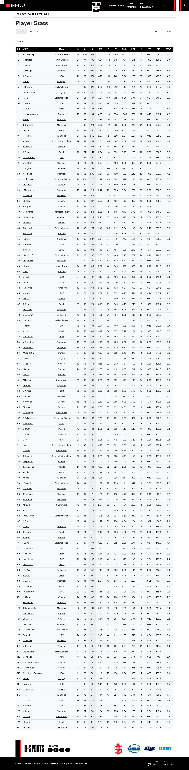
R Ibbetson (28, 179)
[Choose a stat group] (94, 41)
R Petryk (26, 250)
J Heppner (27, 489)
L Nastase (27, 619)
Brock (61, 152)
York (62, 510)
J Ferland (27, 554)
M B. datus (28, 581)
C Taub (26, 277)
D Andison (27, 396)
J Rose (26, 695)
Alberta (61, 71)
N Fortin (26, 109)
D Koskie (27, 364)
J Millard (27, 597)
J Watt (25, 272)
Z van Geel (28, 565)
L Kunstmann (29, 93)
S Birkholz (27, 641)
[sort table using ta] (116, 49)
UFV (62, 158)
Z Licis (26, 299)
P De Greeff (28, 255)
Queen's (61, 201)
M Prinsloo (27, 657)
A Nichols (27, 711)
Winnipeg (61, 82)
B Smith (26, 576)
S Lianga (27, 532)
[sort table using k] (92, 49)
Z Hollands (28, 380)
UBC (62, 76)
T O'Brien (27, 386)
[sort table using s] (85, 49)
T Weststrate (28, 592)
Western (61, 147)
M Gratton (27, 163)
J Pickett (26, 131)
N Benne (26, 326)
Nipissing (61, 239)
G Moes (26, 103)
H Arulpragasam (30, 114)
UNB (62, 245)
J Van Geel (28, 288)
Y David (26, 505)
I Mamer (26, 98)
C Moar (26, 440)
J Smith (26, 239)
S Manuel (27, 293)
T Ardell (26, 635)
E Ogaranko (28, 261)
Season (21, 32)
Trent (61, 337)
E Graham (27, 87)
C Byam (26, 65)
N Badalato (28, 337)
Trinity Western (62, 60)
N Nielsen (27, 136)
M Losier (26, 331)
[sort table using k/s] (100, 49)
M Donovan (28, 315)
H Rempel (27, 60)
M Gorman (27, 196)
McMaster (61, 120)
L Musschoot (28, 652)
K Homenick (28, 614)
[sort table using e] (108, 49)
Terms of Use (81, 764)
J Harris (26, 283)
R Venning (27, 402)
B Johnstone (28, 467)
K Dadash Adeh (30, 608)
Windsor (61, 207)
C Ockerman (28, 418)
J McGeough (28, 516)
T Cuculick (27, 310)
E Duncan (27, 624)
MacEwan (61, 196)
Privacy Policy (67, 764)
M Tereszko (28, 424)
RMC (61, 424)
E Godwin (27, 185)
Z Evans (26, 407)
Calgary (61, 93)
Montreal (61, 174)
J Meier (26, 359)
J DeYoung (27, 570)
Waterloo (61, 190)
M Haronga (28, 413)
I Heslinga (27, 71)
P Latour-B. (28, 603)
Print (167, 32)
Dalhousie (61, 315)
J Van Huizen (29, 158)
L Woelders (28, 559)
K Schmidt (27, 228)
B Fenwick (27, 147)
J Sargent (27, 169)
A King (26, 141)
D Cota (26, 521)
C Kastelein (28, 548)
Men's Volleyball (33, 14)
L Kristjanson (29, 217)
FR (2, 2)
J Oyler (26, 434)
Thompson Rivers (62, 55)
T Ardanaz (27, 684)
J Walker (26, 445)
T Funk (26, 679)
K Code (26, 304)
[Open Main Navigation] (8, 5)
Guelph (61, 131)
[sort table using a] (141, 49)
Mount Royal (61, 65)
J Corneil (27, 483)
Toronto (61, 114)
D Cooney (27, 152)
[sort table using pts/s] (168, 49)
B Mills (26, 120)
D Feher (26, 700)
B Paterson (28, 494)
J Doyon (26, 451)
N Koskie (27, 646)
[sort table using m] (78, 49)
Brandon (62, 234)
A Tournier (27, 174)
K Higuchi (27, 456)
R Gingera (27, 76)
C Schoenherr (29, 630)
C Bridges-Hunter (31, 662)
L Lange (26, 266)
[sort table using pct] (133, 49)
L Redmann (28, 348)
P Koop (26, 478)
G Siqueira (28, 207)
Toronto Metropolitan (61, 141)
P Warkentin (28, 353)
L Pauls (26, 375)
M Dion (26, 527)
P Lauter (26, 369)
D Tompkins (28, 690)
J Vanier (26, 717)
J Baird (26, 543)
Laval (61, 109)
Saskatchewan (61, 87)
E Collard (27, 728)
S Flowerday (28, 55)
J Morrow (27, 321)
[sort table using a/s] (149, 49)
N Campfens (28, 342)
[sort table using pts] (158, 49)
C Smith (26, 429)
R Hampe (27, 706)
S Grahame (28, 125)
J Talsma (27, 223)
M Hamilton (28, 212)
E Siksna (26, 201)
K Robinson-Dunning (32, 673)
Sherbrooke (61, 380)
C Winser (27, 391)
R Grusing (27, 234)
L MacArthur (28, 190)
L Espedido (28, 462)
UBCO (61, 250)
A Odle (26, 472)
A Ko (25, 510)
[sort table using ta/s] (124, 49)
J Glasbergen (29, 668)
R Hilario (27, 245)
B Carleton (27, 500)
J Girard (26, 722)
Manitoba (61, 125)
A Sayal (26, 538)
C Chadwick (28, 586)
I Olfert (26, 82)
